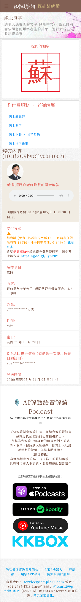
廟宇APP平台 (31, 574)
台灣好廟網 (11, 591)
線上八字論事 (18, 143)
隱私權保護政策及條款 (22, 569)
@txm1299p (63, 586)
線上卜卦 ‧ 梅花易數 (24, 134)
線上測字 (15, 125)
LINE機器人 (53, 569)
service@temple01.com (44, 582)
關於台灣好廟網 (58, 574)
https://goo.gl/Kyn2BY (39, 256)
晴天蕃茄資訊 (43, 595)
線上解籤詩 (17, 116)
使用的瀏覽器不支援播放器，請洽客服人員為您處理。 (41, 195)
